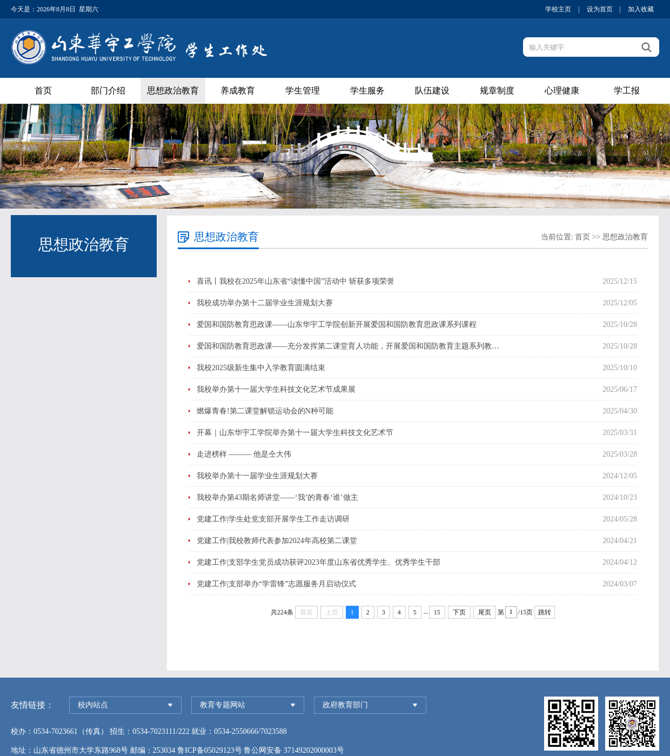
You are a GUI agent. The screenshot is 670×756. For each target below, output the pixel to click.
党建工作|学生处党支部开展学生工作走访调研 (273, 519)
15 (437, 612)
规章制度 (497, 90)
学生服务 (367, 90)
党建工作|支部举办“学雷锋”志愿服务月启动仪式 (276, 584)
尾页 (484, 612)
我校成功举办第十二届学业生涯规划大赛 (265, 303)
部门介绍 (108, 90)
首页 (43, 90)
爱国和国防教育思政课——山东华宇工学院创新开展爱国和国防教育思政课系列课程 (337, 324)
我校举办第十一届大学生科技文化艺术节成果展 (276, 389)
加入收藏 (641, 9)
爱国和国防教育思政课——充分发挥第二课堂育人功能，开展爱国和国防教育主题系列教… (348, 346)
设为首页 (600, 9)
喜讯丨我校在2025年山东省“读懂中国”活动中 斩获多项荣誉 (295, 281)
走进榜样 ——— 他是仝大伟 (244, 454)
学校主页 (558, 9)
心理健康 (562, 90)
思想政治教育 (173, 90)
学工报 (627, 90)
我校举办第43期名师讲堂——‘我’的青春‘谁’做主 (277, 497)
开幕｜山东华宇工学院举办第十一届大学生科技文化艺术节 (295, 433)
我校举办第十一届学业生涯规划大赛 (257, 476)
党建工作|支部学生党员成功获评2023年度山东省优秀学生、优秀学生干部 (318, 562)
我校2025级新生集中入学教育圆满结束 (261, 368)
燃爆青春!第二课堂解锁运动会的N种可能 (265, 411)
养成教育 (237, 90)
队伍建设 (432, 90)
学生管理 (302, 90)
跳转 (544, 612)
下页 (459, 612)
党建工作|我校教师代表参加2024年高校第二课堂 (277, 541)
